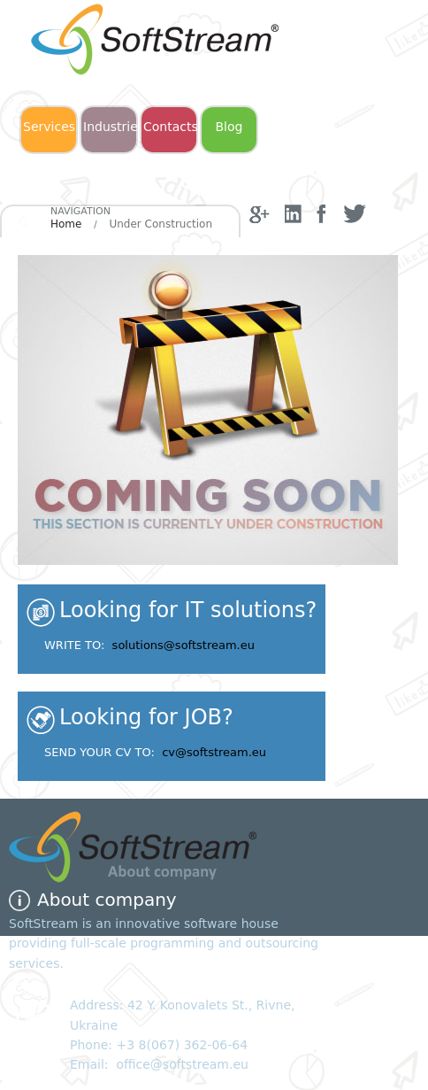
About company (107, 899)
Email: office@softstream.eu (159, 1064)
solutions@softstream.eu (183, 645)
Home (65, 224)
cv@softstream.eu (214, 752)
